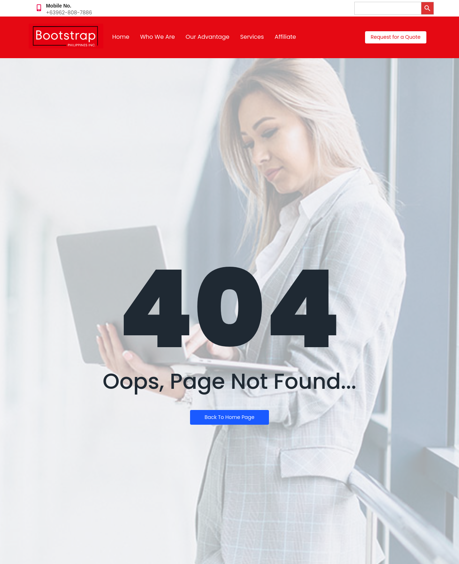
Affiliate (285, 37)
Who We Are (157, 37)
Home (120, 37)
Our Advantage (208, 37)
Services (252, 37)
